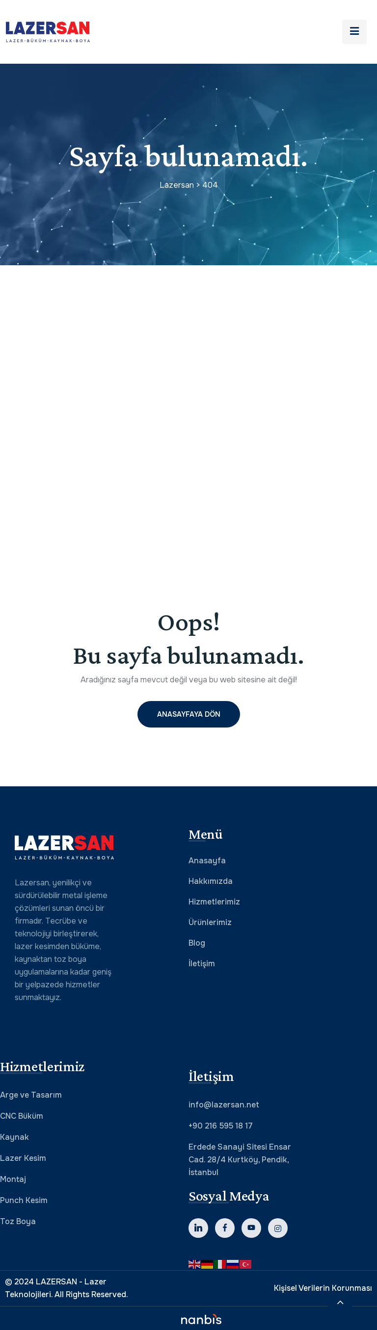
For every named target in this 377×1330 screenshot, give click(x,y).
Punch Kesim (24, 1200)
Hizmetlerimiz (214, 902)
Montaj (13, 1179)
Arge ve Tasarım (31, 1095)
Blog (196, 943)
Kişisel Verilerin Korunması (323, 1288)
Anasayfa (207, 860)
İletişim (201, 963)
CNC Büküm (21, 1116)
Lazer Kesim (23, 1158)
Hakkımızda (210, 881)
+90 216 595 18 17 (220, 1126)
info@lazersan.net (223, 1105)
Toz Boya (18, 1221)
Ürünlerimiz (210, 922)
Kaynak (14, 1137)
